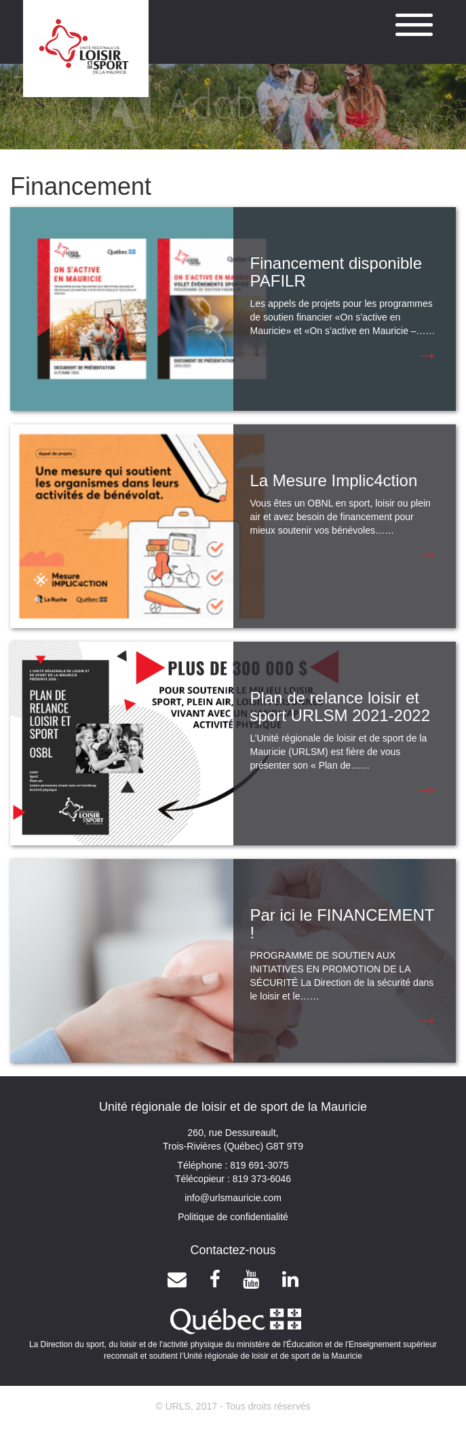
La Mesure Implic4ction (334, 480)
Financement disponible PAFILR (336, 272)
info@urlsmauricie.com (233, 1197)
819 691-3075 (257, 1165)
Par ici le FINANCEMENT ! (342, 924)
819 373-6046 (260, 1178)
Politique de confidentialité (233, 1216)
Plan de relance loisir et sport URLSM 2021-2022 (340, 707)
